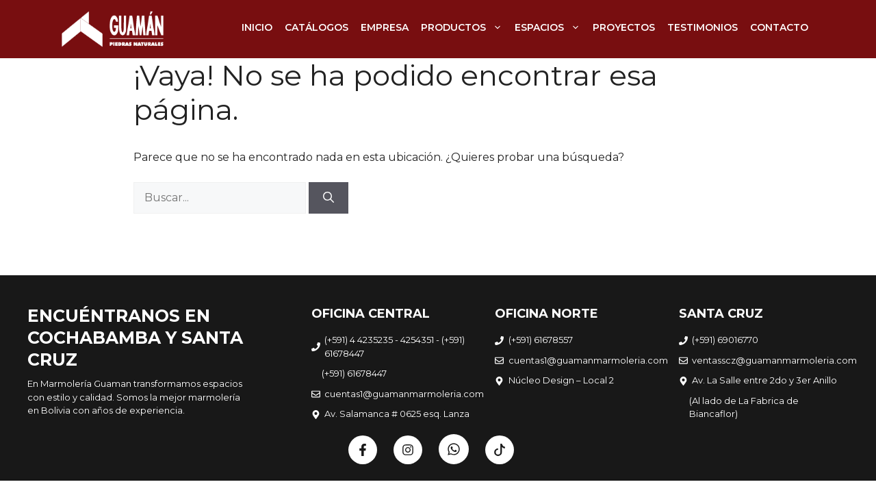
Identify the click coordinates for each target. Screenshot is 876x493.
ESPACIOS (551, 27)
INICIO (257, 27)
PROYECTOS (624, 27)
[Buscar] (328, 198)
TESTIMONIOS (702, 27)
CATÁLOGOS (316, 27)
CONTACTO (779, 27)
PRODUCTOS (464, 27)
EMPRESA (385, 27)
